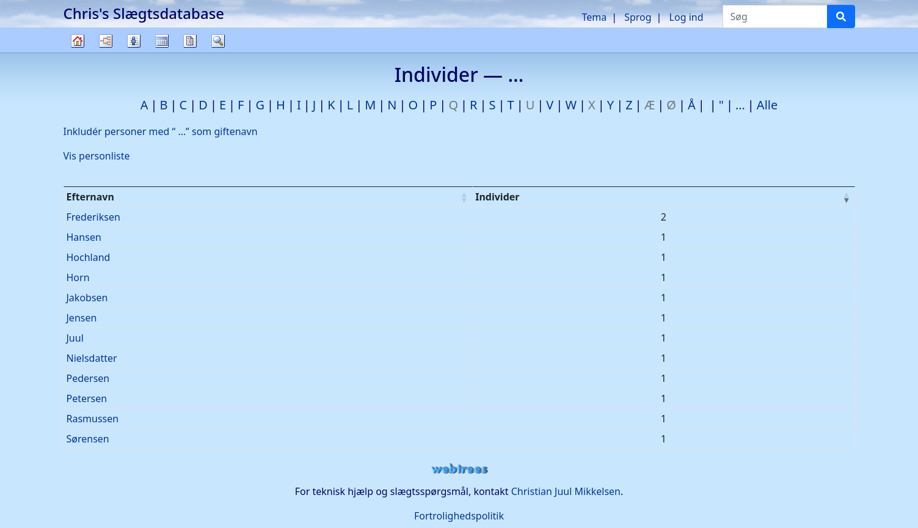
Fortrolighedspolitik (459, 515)
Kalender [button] (162, 41)
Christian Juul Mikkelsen (566, 491)
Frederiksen (93, 217)
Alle (767, 105)
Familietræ (77, 52)
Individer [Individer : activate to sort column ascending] (497, 197)
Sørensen (88, 439)
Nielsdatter (92, 358)
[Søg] (841, 16)
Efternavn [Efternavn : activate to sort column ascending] (90, 197)
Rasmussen (93, 418)
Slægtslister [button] (133, 41)
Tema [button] (594, 17)
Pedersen (88, 378)
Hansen (84, 237)
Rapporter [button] (190, 41)
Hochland (89, 257)
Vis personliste (97, 156)
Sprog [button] (637, 17)
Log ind (686, 17)
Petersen (87, 398)
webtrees (459, 469)
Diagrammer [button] (105, 41)
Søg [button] (218, 41)
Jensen (82, 317)
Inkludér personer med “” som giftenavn (161, 131)
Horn (78, 277)
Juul (75, 338)
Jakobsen (87, 297)
